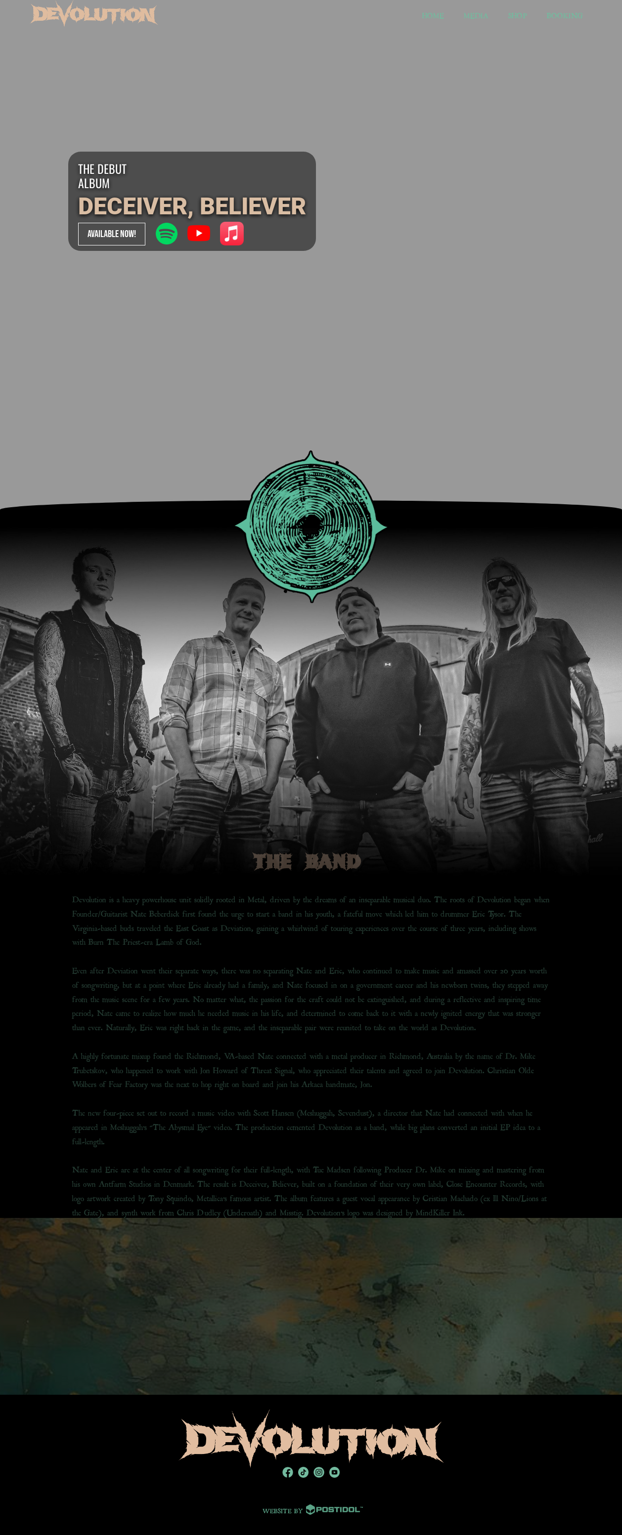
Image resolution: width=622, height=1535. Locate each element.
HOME (433, 14)
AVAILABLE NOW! (112, 234)
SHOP (517, 14)
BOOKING (565, 14)
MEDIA (476, 14)
